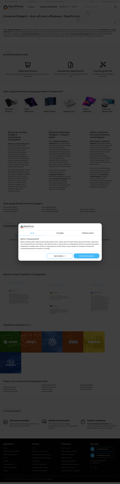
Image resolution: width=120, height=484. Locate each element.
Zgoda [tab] (32, 233)
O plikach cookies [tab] (88, 233)
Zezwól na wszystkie (86, 256)
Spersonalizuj (60, 256)
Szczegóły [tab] (60, 233)
